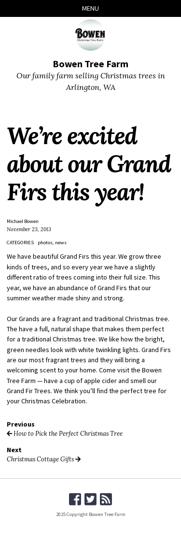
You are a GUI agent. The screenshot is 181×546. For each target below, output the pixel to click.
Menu (90, 8)
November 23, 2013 (29, 229)
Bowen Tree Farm (90, 64)
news (61, 242)
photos (45, 242)
